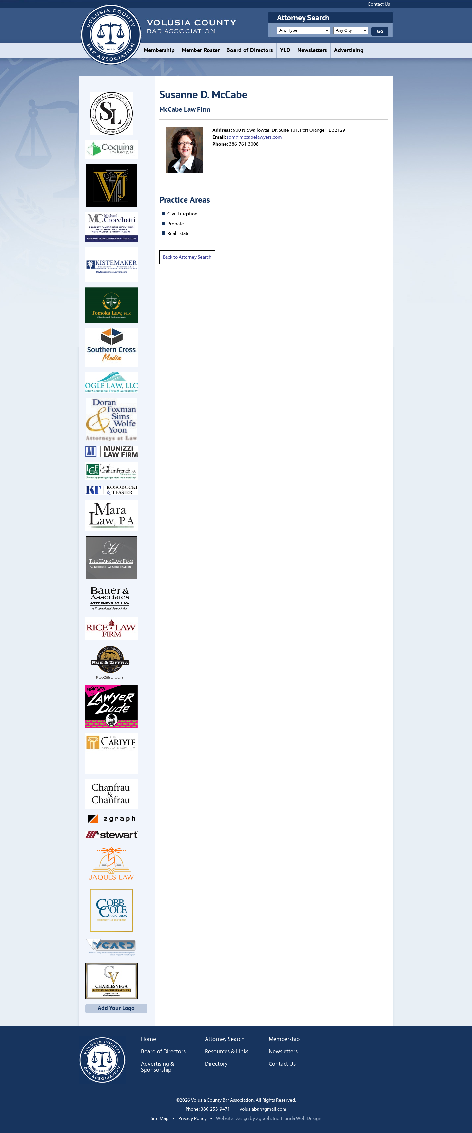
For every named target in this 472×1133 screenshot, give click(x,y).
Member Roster (201, 50)
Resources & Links (226, 1052)
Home (148, 1039)
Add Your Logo (116, 1008)
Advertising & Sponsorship (157, 1067)
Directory (216, 1064)
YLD (285, 50)
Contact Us (379, 4)
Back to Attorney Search (187, 257)
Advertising (349, 50)
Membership (159, 50)
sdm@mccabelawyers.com (254, 137)
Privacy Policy (192, 1118)
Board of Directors (249, 50)
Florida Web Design (301, 1118)
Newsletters (312, 50)
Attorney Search (225, 1039)
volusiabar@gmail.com (263, 1109)
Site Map (160, 1118)
